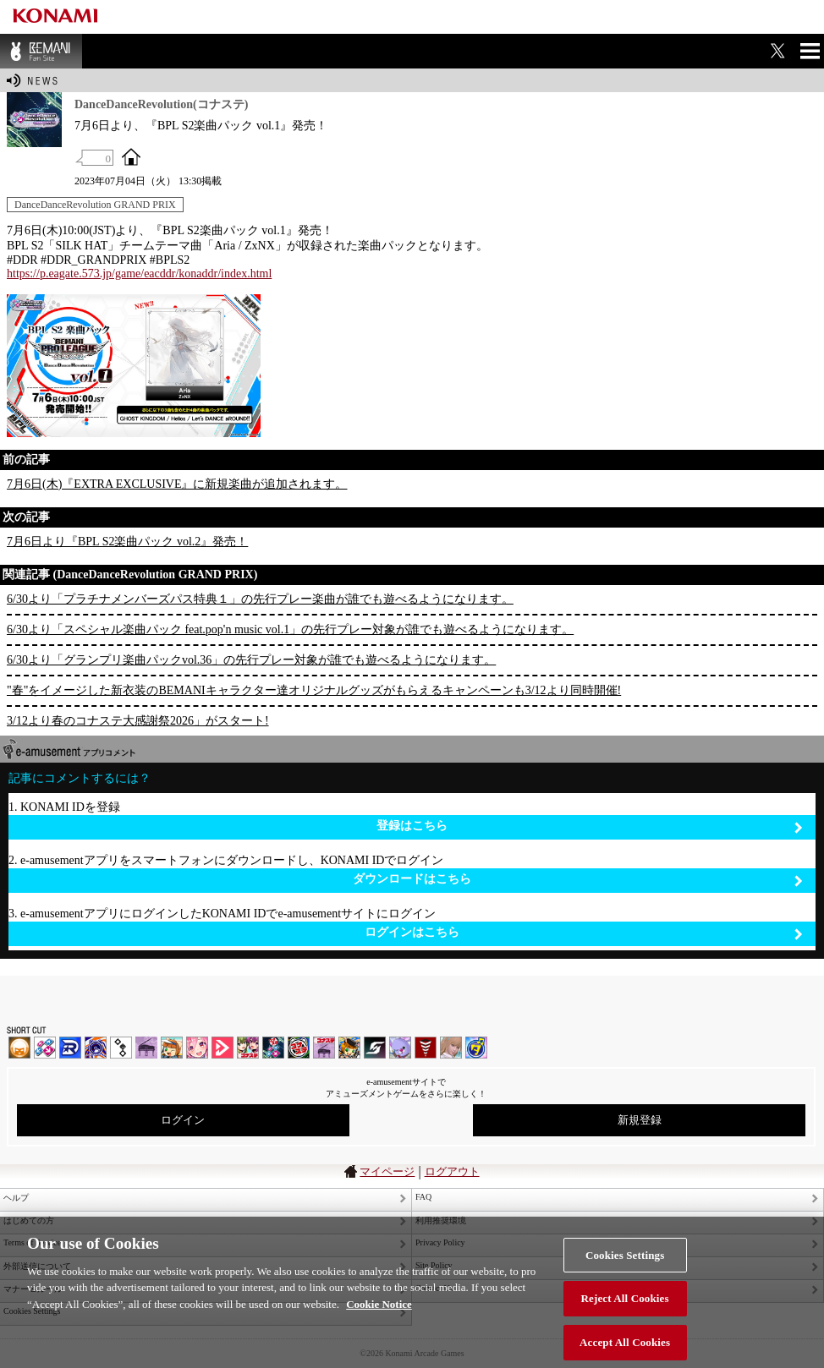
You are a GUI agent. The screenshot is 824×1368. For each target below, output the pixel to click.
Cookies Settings (624, 1267)
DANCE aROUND (222, 1048)
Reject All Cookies (625, 1310)
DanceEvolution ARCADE (451, 1048)
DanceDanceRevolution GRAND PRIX (95, 205)
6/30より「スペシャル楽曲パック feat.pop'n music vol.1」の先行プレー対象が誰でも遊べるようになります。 (290, 629)
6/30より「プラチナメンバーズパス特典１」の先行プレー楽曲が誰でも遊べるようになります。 (260, 599)
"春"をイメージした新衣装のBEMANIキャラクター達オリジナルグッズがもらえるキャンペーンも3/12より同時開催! (314, 690)
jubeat (121, 1048)
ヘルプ (16, 1197)
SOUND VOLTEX (197, 1048)
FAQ (423, 1196)
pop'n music (172, 1048)
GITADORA (96, 1048)
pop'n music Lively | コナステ (349, 1048)
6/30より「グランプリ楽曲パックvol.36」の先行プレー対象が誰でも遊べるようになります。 (251, 660)
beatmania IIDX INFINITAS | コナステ (248, 1048)
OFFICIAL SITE (131, 156)
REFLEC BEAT (400, 1048)
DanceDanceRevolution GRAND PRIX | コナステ (273, 1048)
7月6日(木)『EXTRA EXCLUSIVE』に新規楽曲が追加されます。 (177, 484)
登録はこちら (589, 826)
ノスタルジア (146, 1048)
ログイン (183, 1120)
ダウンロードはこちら (578, 880)
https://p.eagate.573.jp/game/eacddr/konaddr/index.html (139, 273)
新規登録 (640, 1120)
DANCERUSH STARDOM (70, 1048)
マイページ (387, 1171)
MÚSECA (426, 1048)
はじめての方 (28, 1220)
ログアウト (452, 1171)
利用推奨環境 (440, 1220)
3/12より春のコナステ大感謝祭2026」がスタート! (138, 720)
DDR (45, 1048)
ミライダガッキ (476, 1048)
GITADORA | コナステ (299, 1048)
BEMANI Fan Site (41, 51)
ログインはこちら (584, 933)
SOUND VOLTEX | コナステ (375, 1048)
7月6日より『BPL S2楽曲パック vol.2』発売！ (127, 541)
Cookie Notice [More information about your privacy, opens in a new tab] (379, 1316)
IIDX (19, 1048)
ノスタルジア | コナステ (324, 1048)
